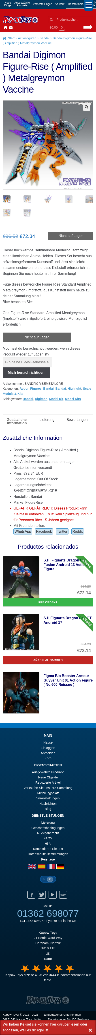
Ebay (63, 895)
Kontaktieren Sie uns (10, 27)
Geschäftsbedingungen (47, 828)
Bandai (44, 38)
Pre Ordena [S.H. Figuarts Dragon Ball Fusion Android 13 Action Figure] (48, 602)
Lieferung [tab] (47, 420)
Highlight (74, 389)
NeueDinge (7, 4)
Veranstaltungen (48, 798)
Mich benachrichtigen (26, 373)
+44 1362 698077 (32, 921)
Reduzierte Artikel (48, 783)
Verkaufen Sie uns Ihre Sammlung (47, 788)
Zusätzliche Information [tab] (17, 421)
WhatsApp (23, 532)
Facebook (44, 532)
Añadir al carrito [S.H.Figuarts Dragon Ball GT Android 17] (48, 660)
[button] (86, 107)
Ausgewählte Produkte (48, 772)
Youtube (53, 895)
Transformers (75, 4)
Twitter (62, 532)
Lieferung (48, 823)
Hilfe (48, 844)
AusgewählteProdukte (22, 4)
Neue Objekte (48, 778)
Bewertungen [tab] (76, 420)
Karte (48, 959)
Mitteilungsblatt (48, 793)
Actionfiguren (27, 38)
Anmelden (15, 27)
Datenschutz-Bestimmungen (48, 854)
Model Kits (73, 399)
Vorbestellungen (42, 4)
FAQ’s (48, 839)
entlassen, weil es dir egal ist (25, 1030)
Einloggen (48, 748)
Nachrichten (20, 27)
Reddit (78, 532)
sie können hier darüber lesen (55, 1024)
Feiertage (48, 859)
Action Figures (31, 389)
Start (11, 38)
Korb (48, 758)
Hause (4, 27)
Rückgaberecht (48, 833)
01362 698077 (48, 913)
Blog (48, 809)
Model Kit (56, 399)
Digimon (41, 399)
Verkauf (59, 4)
